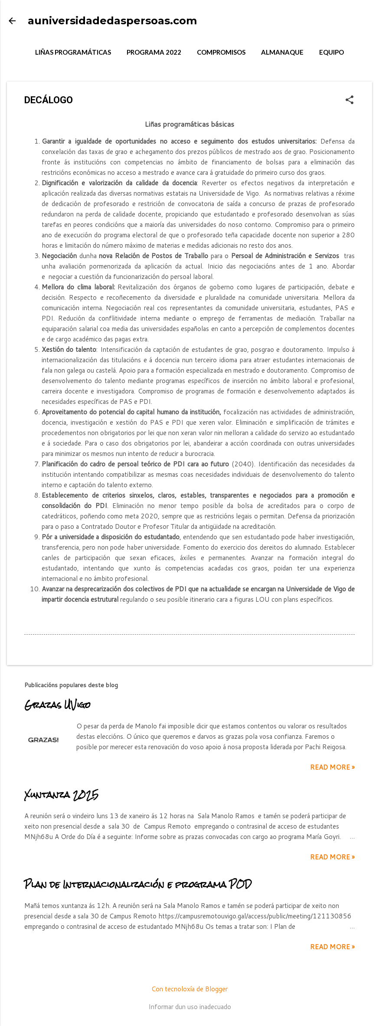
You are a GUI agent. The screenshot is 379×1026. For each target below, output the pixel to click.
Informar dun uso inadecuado (189, 1006)
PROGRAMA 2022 (154, 52)
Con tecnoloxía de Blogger (189, 988)
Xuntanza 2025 (61, 794)
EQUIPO (331, 52)
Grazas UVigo (57, 704)
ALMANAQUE (282, 52)
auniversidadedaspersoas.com (112, 20)
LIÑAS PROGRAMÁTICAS (73, 52)
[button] (349, 100)
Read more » (332, 767)
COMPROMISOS (221, 52)
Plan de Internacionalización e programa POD (138, 884)
